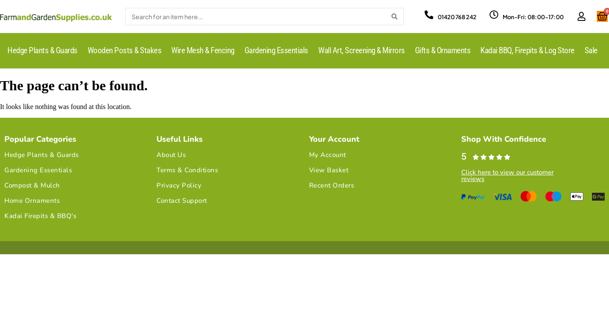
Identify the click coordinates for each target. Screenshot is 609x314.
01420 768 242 (457, 17)
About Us (171, 154)
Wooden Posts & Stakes (125, 50)
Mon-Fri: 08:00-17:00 (533, 17)
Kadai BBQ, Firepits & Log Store (527, 50)
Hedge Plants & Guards (42, 50)
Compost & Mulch (32, 185)
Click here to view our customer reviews (507, 175)
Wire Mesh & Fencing (203, 50)
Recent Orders (331, 185)
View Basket (329, 170)
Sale (591, 50)
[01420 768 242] (429, 14)
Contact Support (182, 200)
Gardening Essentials (276, 50)
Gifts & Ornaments (443, 50)
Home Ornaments (32, 200)
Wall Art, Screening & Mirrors (361, 50)
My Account (327, 154)
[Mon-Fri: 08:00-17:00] (494, 14)
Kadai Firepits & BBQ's (40, 216)
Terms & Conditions (187, 170)
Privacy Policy (179, 185)
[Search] (394, 16)
